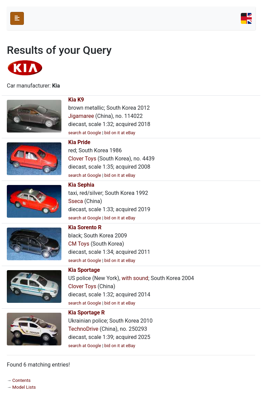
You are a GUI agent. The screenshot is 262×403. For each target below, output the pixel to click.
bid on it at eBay (119, 132)
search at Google (84, 132)
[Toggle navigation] (246, 18)
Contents (21, 380)
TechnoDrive (83, 329)
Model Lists (24, 387)
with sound (134, 278)
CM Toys (78, 244)
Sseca (75, 201)
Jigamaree (81, 116)
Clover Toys (82, 158)
